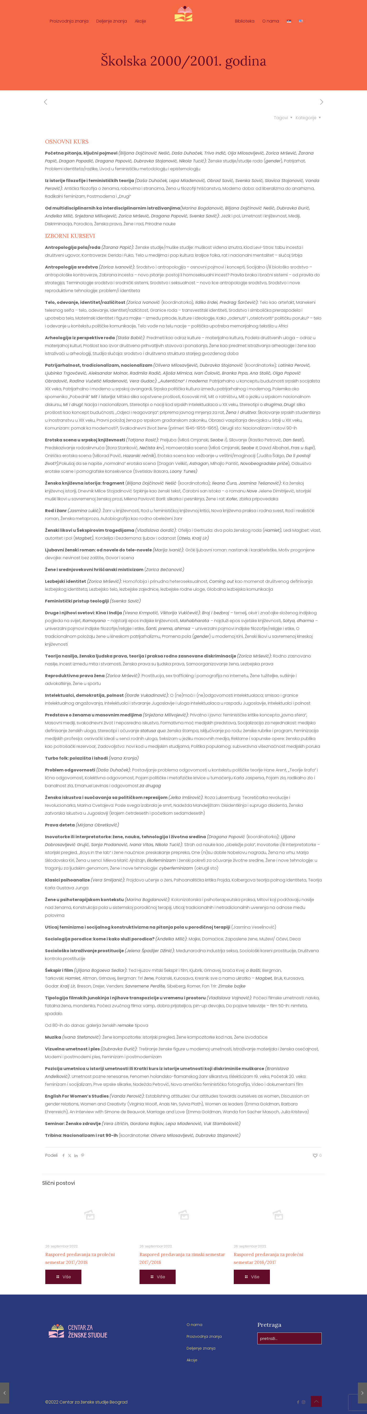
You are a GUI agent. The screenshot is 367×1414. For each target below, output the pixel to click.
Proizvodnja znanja (206, 1336)
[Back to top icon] (316, 1401)
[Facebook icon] (298, 1402)
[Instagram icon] (303, 1402)
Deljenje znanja (202, 1348)
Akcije (192, 1360)
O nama (195, 1325)
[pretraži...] (289, 1338)
